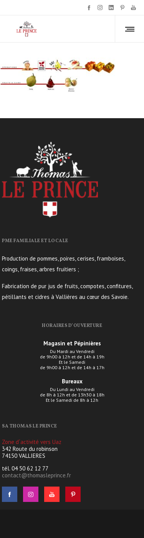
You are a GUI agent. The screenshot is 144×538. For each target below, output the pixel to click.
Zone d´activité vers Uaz (31, 442)
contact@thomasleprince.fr (36, 475)
